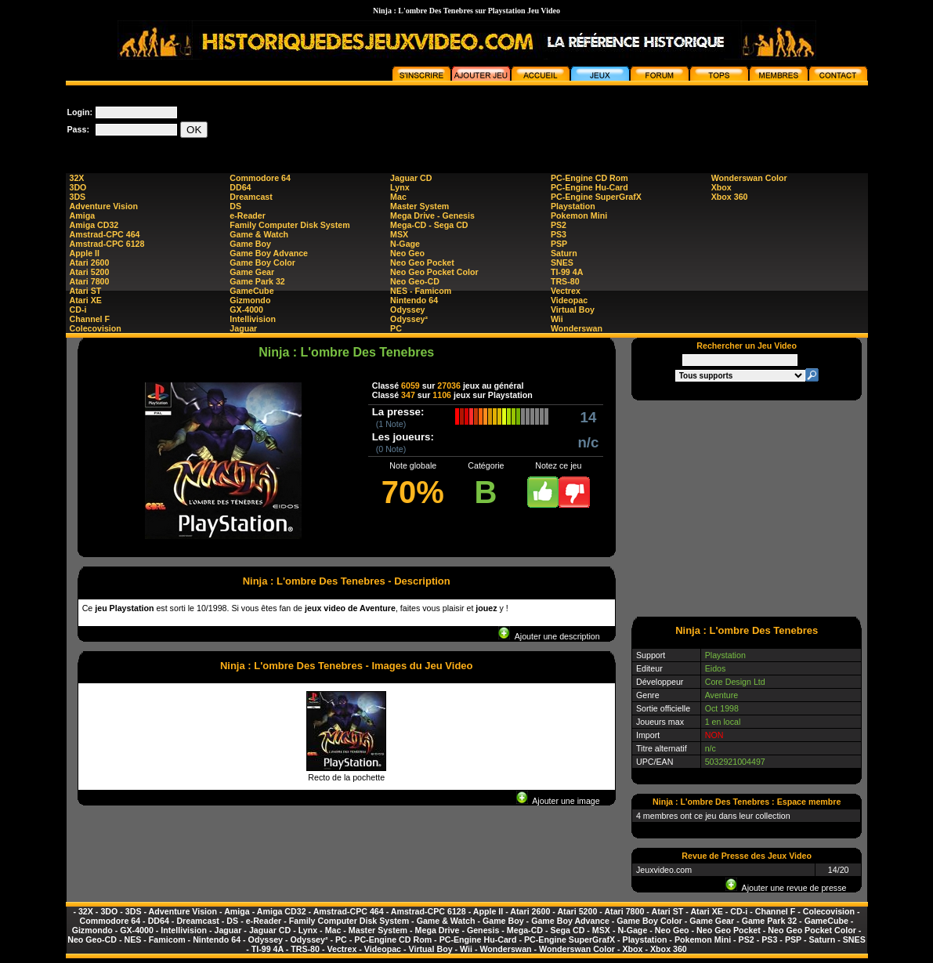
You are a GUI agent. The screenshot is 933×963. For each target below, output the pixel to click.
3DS (78, 196)
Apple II (84, 253)
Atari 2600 (90, 262)
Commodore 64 (260, 178)
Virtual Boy (573, 309)
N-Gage (405, 243)
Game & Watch (259, 234)
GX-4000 (246, 309)
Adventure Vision (104, 206)
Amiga (83, 215)
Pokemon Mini (579, 215)
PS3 (558, 234)
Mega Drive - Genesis (432, 215)
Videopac (569, 300)
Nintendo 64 (414, 300)
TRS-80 (565, 281)
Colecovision (95, 328)
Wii (557, 319)
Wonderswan (576, 328)
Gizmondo (250, 300)
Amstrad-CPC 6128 (107, 243)
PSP (559, 243)
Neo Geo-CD (414, 281)
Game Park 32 (257, 281)
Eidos (715, 668)
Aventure (721, 695)
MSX (399, 234)
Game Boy (250, 243)
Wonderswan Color (749, 178)
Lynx (399, 187)
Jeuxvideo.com (664, 869)
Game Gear (252, 272)
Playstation (573, 206)
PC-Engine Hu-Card (589, 187)
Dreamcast (251, 196)
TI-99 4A (567, 272)
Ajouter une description (548, 636)
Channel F (90, 319)
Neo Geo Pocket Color (434, 272)
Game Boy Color (262, 262)
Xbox (721, 187)
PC (396, 328)
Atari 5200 (90, 272)
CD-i (78, 309)
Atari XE (86, 300)
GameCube (251, 290)
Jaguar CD (411, 178)
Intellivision (253, 319)
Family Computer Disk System (289, 225)
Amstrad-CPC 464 (105, 234)
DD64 (240, 187)
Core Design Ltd (735, 681)
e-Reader (248, 215)
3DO (78, 187)
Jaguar (243, 328)
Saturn (564, 253)
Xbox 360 (729, 196)
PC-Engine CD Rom (589, 178)
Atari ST (86, 290)
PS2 (558, 225)
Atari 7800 (90, 281)
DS (235, 206)
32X (77, 178)
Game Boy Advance (269, 253)
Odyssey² (409, 319)
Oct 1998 (722, 708)
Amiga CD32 (94, 225)
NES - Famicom (420, 290)
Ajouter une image (558, 801)
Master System (419, 206)
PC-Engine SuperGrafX (596, 196)
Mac (398, 196)
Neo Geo (407, 253)
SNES (562, 262)
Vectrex (565, 290)
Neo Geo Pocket (422, 262)
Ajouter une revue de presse (785, 887)
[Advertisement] (583, 120)
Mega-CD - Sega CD (429, 225)
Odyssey (407, 309)
